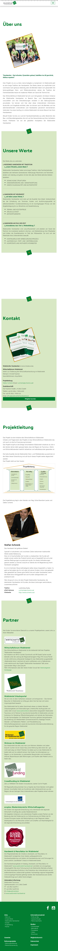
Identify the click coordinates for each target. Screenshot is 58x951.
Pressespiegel (35, 926)
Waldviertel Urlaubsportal (15, 696)
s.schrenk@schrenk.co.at (25, 382)
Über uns (7, 917)
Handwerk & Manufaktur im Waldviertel (21, 851)
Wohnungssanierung (11, 943)
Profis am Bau (35, 917)
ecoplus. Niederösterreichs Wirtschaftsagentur (24, 807)
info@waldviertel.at (12, 891)
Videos (33, 932)
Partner (7, 926)
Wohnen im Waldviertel (14, 743)
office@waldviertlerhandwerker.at (18, 395)
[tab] (29, 399)
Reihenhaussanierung (11, 945)
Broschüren (34, 934)
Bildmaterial (34, 928)
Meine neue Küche (36, 920)
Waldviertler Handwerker (12, 920)
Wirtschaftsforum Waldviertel (17, 647)
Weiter (29, 131)
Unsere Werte (9, 919)
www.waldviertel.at (23, 710)
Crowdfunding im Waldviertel (17, 781)
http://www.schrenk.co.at (27, 592)
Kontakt (7, 922)
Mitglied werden (30, 398)
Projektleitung (9, 924)
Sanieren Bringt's (36, 919)
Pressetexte (34, 930)
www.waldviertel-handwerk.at (22, 865)
